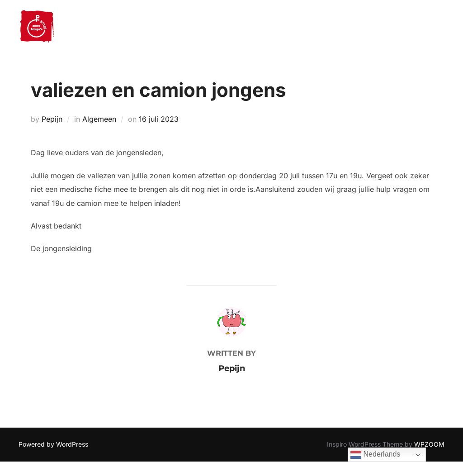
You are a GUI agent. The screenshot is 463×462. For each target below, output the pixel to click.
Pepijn (52, 119)
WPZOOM (429, 444)
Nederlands (375, 454)
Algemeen (99, 119)
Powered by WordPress (53, 444)
